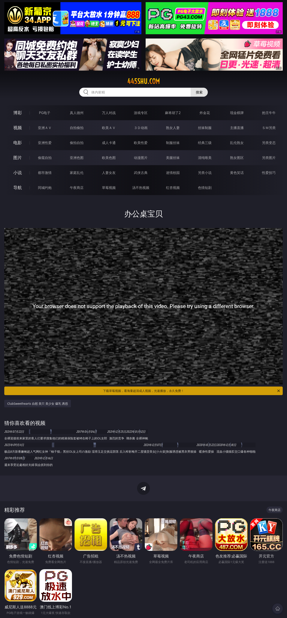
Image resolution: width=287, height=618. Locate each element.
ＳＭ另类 (269, 127)
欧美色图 (109, 157)
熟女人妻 (173, 127)
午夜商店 (77, 187)
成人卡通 (109, 142)
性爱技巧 (269, 172)
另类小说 (205, 172)
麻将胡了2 (173, 112)
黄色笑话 (237, 172)
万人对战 (109, 112)
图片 (17, 157)
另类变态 (269, 142)
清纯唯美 (205, 157)
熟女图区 (237, 157)
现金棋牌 (237, 112)
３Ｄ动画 (141, 127)
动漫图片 (141, 157)
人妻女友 (109, 172)
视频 (17, 127)
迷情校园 (173, 172)
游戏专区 (141, 112)
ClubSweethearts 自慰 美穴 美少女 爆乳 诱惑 (37, 404)
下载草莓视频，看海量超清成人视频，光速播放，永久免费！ (192, 390)
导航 (17, 187)
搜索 (199, 92)
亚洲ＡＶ (45, 127)
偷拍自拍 (77, 142)
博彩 (17, 113)
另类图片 (269, 157)
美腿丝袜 (173, 157)
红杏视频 (173, 187)
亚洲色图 (77, 157)
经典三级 (205, 142)
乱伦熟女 (237, 142)
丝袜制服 (205, 127)
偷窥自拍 (45, 157)
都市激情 (45, 172)
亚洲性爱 (45, 142)
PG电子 (44, 112)
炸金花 (205, 112)
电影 (17, 142)
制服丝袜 (173, 142)
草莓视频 (109, 187)
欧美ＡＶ (109, 127)
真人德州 (77, 112)
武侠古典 (141, 172)
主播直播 (237, 127)
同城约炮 (45, 187)
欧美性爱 (141, 142)
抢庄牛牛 (269, 112)
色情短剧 (205, 187)
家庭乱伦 (77, 172)
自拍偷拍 (77, 127)
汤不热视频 (140, 187)
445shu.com (143, 81)
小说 (17, 172)
